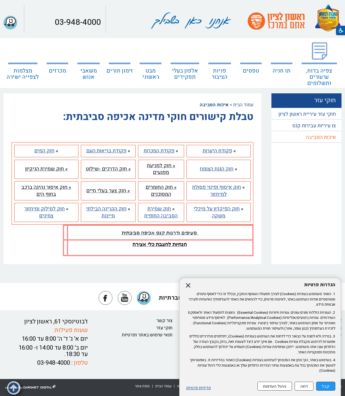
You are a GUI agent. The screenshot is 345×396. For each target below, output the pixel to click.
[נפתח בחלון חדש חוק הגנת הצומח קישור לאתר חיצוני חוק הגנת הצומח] (216, 169)
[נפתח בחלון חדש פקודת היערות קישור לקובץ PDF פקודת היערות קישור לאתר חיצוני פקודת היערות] (217, 151)
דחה (304, 386)
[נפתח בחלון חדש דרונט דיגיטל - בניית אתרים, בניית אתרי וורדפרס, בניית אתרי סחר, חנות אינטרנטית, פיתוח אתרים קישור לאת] (30, 387)
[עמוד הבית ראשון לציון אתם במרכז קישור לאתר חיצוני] (276, 21)
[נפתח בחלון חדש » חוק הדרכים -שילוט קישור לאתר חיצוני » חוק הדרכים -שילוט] (108, 169)
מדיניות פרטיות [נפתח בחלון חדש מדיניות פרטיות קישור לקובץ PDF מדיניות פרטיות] (198, 388)
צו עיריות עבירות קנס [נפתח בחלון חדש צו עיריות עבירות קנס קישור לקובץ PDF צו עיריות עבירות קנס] (314, 125)
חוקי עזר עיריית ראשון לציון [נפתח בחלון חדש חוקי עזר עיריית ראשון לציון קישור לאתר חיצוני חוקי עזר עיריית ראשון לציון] (307, 114)
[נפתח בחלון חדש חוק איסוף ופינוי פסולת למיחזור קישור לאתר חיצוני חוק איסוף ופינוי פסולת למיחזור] (216, 190)
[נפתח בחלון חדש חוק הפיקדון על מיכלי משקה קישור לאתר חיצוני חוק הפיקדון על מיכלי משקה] (217, 212)
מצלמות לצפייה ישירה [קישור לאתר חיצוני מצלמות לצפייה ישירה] (22, 74)
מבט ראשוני (150, 74)
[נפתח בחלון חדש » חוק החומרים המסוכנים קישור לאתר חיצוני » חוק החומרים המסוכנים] (161, 190)
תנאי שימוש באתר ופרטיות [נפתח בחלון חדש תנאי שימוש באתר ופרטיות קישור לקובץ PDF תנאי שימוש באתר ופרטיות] (147, 335)
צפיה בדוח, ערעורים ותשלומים (319, 77)
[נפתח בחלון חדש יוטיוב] (125, 298)
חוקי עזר (164, 328)
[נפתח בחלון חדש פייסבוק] (105, 298)
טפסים (251, 71)
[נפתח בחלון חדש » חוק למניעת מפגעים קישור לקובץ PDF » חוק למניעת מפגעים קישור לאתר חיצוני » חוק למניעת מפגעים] (161, 169)
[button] (10, 22)
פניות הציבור (219, 74)
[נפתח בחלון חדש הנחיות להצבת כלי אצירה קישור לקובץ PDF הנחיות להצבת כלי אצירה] (159, 244)
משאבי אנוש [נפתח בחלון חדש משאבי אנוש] (88, 74)
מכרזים (57, 71)
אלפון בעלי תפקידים (185, 74)
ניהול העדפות (274, 386)
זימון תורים (119, 71)
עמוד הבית (243, 104)
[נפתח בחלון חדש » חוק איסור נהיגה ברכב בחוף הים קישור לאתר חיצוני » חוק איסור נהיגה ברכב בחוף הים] (46, 190)
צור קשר (164, 320)
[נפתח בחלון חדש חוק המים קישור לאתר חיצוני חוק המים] (44, 151)
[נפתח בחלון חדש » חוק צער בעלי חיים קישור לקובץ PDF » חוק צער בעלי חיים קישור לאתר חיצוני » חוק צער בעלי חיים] (108, 190)
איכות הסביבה (321, 137)
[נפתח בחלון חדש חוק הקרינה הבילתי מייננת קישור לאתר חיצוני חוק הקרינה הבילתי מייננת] (106, 212)
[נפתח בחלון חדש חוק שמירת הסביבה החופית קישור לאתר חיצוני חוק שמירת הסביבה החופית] (161, 212)
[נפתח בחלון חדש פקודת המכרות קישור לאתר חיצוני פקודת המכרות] (159, 151)
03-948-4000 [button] (77, 22)
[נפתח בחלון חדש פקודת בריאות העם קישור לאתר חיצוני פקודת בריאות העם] (106, 151)
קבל (326, 386)
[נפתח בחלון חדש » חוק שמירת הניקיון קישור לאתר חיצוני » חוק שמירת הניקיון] (46, 169)
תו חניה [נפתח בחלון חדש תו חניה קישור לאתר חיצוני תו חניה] (281, 71)
